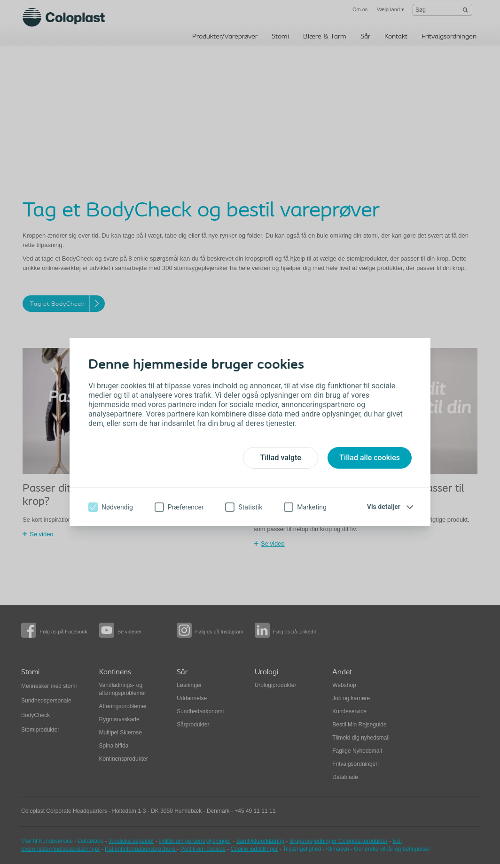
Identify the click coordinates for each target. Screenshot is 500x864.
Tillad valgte (280, 457)
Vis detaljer (383, 506)
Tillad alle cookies (369, 457)
